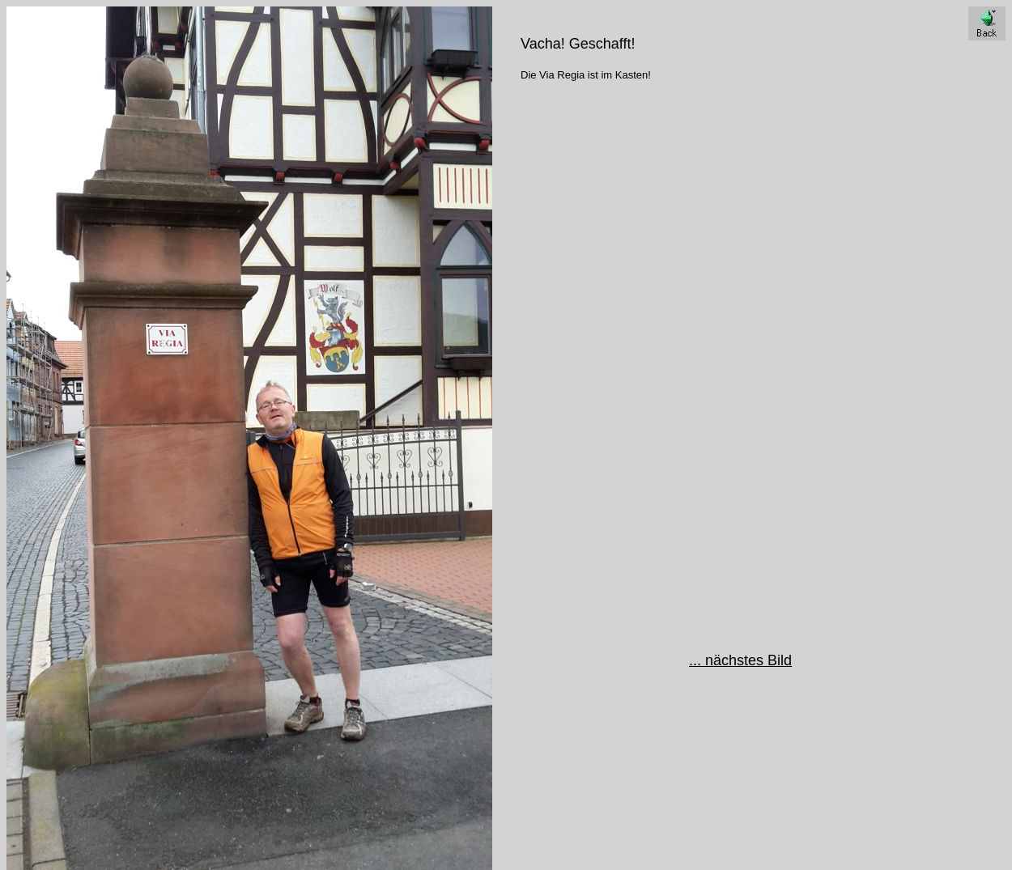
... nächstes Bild (740, 660)
